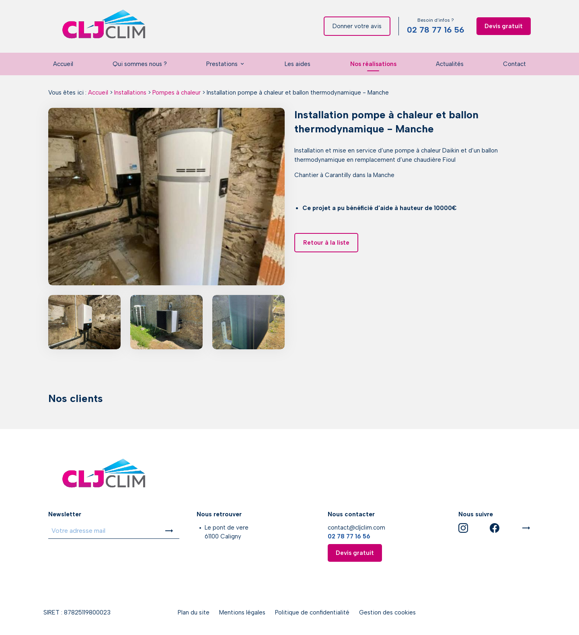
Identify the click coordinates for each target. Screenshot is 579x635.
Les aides (297, 64)
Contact (514, 64)
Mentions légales (242, 612)
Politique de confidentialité (312, 612)
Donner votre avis (357, 26)
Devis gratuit (504, 26)
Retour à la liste (326, 242)
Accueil (63, 64)
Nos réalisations (373, 64)
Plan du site (193, 612)
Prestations (222, 64)
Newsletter (64, 514)
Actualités (450, 64)
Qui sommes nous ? (140, 64)
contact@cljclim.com (356, 527)
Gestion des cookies (387, 612)
